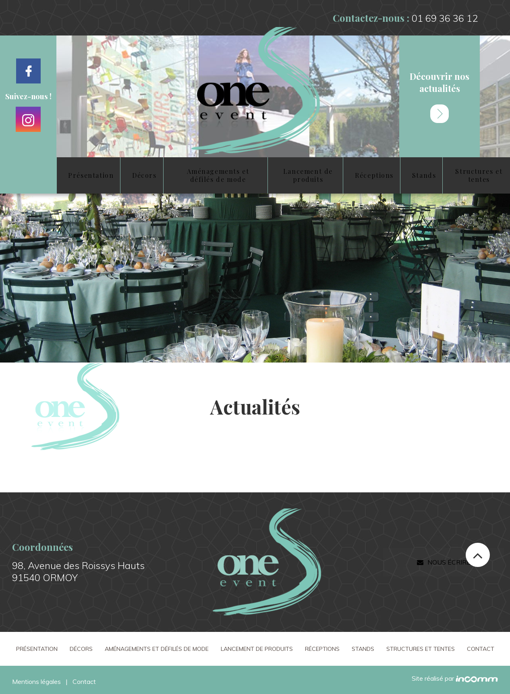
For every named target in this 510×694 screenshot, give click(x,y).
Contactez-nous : (405, 17)
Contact (480, 648)
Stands (363, 648)
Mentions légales (36, 681)
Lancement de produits (257, 648)
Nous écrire (443, 562)
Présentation (37, 648)
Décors (81, 648)
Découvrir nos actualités (439, 96)
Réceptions (322, 648)
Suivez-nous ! (28, 96)
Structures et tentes (420, 648)
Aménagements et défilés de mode (157, 648)
